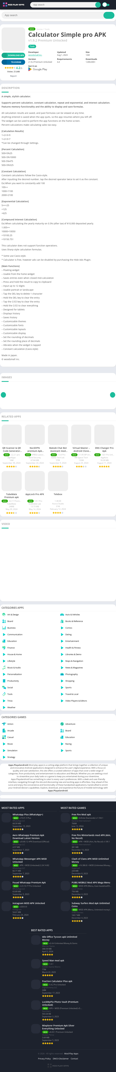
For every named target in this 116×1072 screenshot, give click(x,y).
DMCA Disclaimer (61, 1058)
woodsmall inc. (35, 55)
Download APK (13, 55)
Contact (74, 1058)
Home (39, 29)
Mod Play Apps (71, 1053)
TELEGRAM (11, 62)
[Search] (65, 5)
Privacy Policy (44, 1058)
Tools (47, 29)
